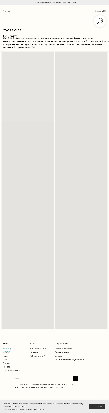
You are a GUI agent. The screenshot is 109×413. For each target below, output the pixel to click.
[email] (44, 378)
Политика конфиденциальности (69, 359)
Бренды (34, 352)
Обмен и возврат (62, 352)
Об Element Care (38, 349)
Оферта (58, 356)
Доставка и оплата (63, 349)
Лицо (5, 356)
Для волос (7, 363)
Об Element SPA (37, 356)
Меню (6, 11)
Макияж (6, 367)
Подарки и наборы (11, 370)
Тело (5, 359)
